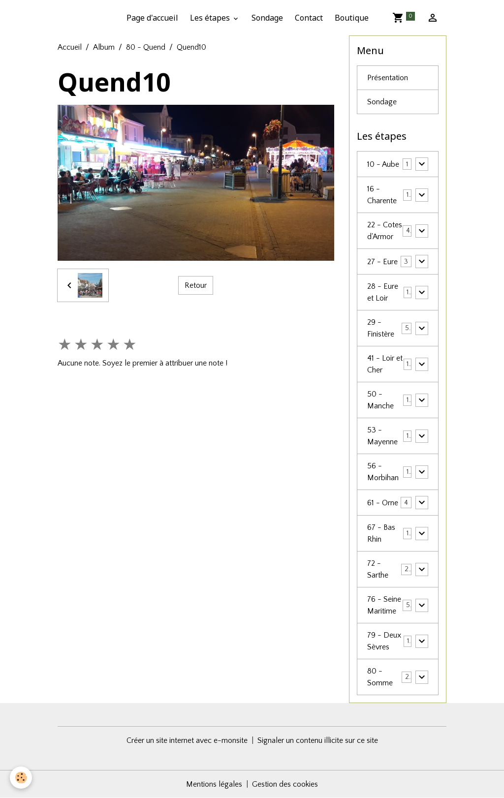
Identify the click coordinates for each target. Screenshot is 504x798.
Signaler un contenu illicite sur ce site (317, 740)
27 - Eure (382, 261)
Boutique (352, 17)
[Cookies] (21, 778)
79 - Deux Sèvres (384, 641)
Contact (309, 17)
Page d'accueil (152, 17)
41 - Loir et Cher (385, 364)
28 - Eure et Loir (382, 292)
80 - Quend (145, 47)
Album (104, 47)
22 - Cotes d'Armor (384, 230)
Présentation (387, 77)
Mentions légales (214, 784)
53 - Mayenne (382, 436)
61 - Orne (382, 502)
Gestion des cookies (285, 784)
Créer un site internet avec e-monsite (187, 740)
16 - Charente (382, 194)
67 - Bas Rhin (381, 533)
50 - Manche (380, 400)
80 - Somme (380, 677)
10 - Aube (383, 164)
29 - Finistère (380, 328)
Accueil (70, 47)
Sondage (267, 17)
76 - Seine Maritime (384, 605)
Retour (196, 285)
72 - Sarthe (377, 569)
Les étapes (211, 17)
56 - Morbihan (383, 471)
